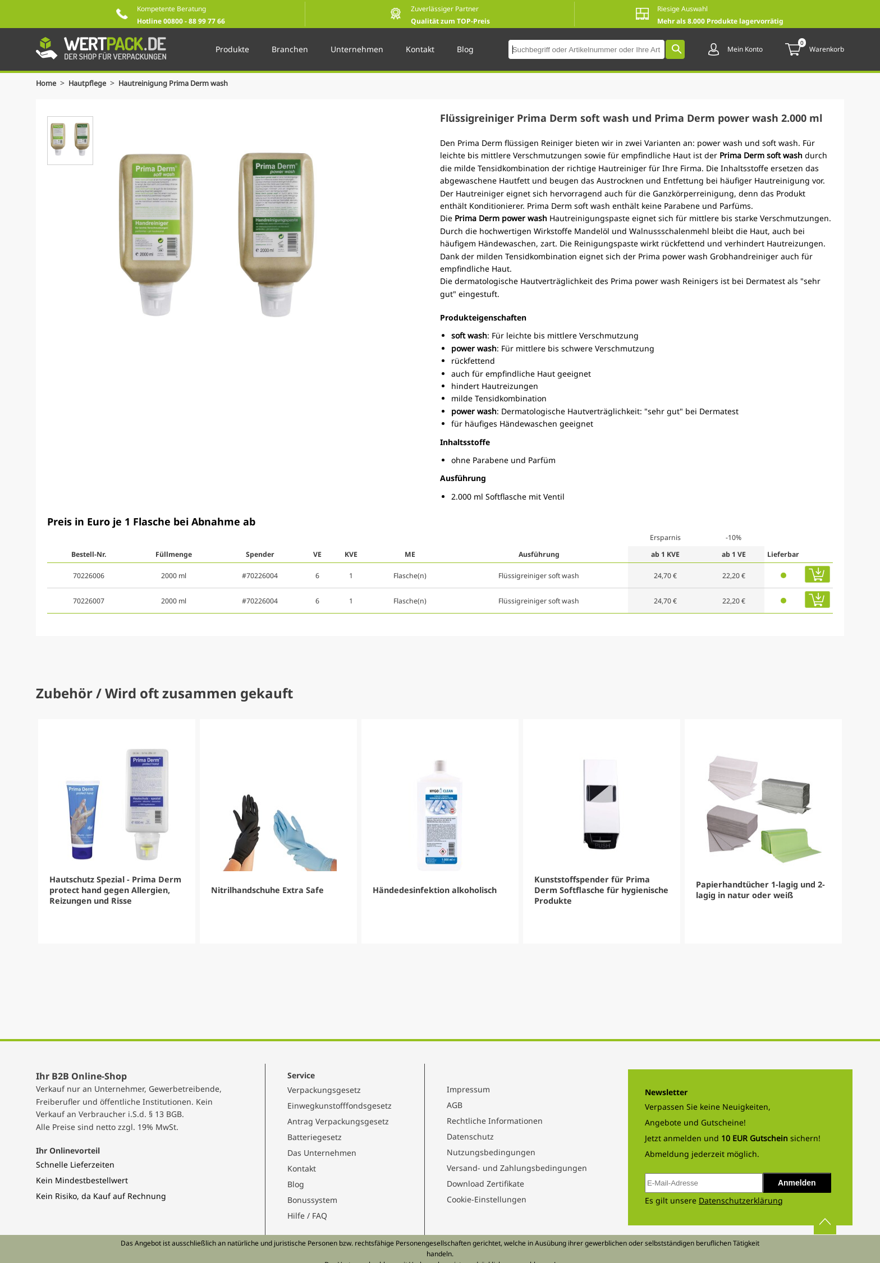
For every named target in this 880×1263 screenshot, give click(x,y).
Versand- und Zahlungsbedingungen (517, 1168)
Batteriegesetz (314, 1137)
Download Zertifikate (485, 1183)
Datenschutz (470, 1136)
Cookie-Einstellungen (486, 1199)
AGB (454, 1105)
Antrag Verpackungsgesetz (338, 1121)
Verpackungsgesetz (324, 1089)
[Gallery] (440, 831)
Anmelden (797, 1182)
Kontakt (301, 1168)
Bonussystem (312, 1200)
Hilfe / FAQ (307, 1215)
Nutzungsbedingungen (491, 1152)
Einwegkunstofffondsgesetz (339, 1105)
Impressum (468, 1089)
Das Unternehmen (321, 1152)
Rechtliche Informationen (495, 1120)
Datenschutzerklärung (741, 1200)
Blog (295, 1184)
